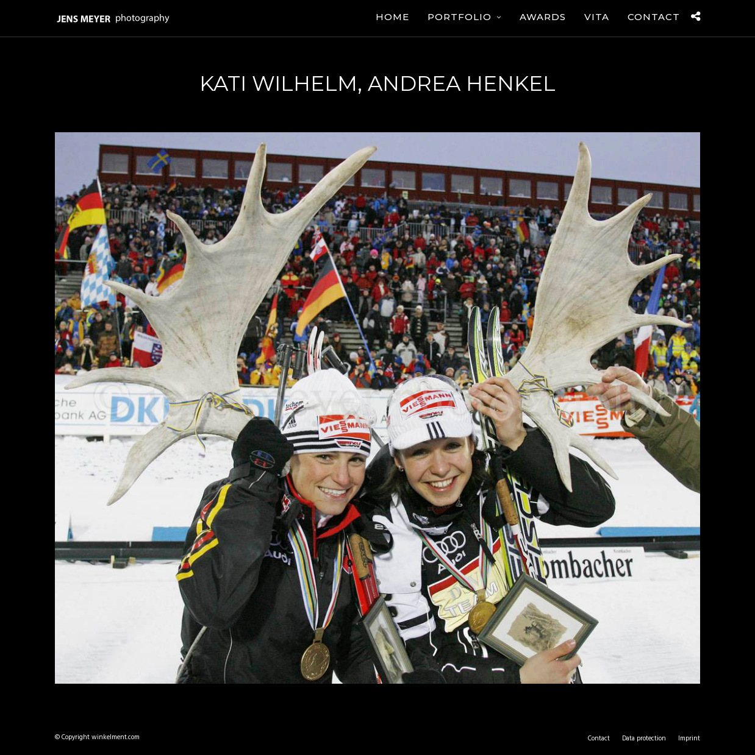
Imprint (689, 738)
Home (392, 17)
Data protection (644, 738)
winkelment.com (115, 737)
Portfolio (460, 17)
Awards (543, 17)
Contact (654, 17)
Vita (596, 17)
